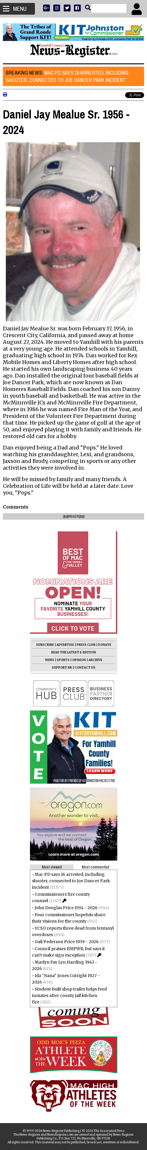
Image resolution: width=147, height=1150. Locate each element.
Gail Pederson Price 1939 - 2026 (67, 941)
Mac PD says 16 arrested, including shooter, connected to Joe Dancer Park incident (67, 76)
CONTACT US (85, 668)
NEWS (49, 660)
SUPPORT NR (62, 668)
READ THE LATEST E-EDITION (73, 652)
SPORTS (63, 660)
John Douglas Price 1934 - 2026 (66, 907)
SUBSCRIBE (45, 645)
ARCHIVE (95, 660)
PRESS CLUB (86, 645)
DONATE (104, 645)
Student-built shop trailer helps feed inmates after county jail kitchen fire (69, 995)
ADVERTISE (65, 645)
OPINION (79, 660)
